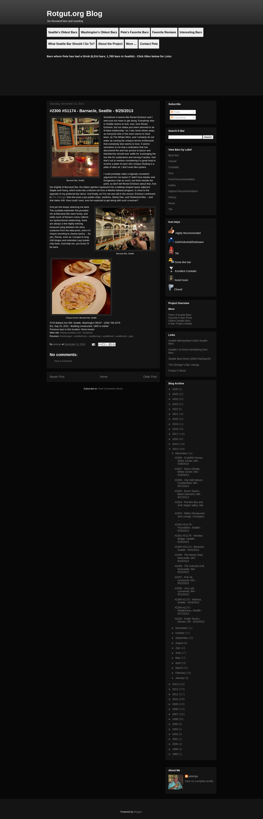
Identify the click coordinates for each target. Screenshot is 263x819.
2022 (175, 409)
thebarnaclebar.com (70, 332)
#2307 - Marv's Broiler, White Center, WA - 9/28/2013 (187, 472)
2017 (175, 433)
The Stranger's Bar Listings (183, 364)
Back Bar (173, 155)
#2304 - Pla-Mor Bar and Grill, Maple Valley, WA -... (189, 505)
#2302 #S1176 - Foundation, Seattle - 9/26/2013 (188, 527)
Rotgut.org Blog (74, 14)
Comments (178, 117)
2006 (175, 719)
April (178, 662)
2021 (175, 414)
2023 (175, 404)
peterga (193, 776)
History (172, 197)
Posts (175, 111)
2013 (175, 684)
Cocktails (173, 167)
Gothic (172, 185)
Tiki (170, 209)
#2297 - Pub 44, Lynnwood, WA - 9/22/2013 (185, 580)
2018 (175, 429)
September (181, 637)
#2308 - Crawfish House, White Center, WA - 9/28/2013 (189, 460)
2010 (175, 699)
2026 (175, 389)
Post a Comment (63, 361)
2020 (175, 418)
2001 (175, 739)
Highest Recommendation (183, 191)
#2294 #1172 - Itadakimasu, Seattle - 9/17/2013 (188, 610)
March (179, 667)
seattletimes (80, 336)
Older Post (150, 376)
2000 (175, 744)
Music (171, 203)
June (178, 652)
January (180, 677)
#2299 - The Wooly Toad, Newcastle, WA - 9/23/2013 (189, 558)
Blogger (138, 811)
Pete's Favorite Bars (179, 314)
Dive (171, 173)
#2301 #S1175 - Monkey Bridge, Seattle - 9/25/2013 (189, 538)
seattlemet (108, 336)
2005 (175, 724)
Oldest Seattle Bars (179, 320)
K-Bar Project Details (180, 323)
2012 (175, 689)
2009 (175, 704)
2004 (175, 729)
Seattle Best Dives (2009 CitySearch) (189, 358)
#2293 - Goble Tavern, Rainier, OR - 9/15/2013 (189, 620)
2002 (175, 734)
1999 (175, 749)
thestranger (66, 336)
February (180, 672)
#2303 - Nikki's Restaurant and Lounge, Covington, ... (190, 516)
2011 (175, 694)
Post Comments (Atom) (110, 388)
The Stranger (59, 197)
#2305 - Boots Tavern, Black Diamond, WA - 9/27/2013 (188, 494)
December (181, 453)
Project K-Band (177, 370)
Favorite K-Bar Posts (180, 317)
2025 (175, 394)
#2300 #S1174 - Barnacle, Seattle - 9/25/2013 (190, 548)
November (181, 628)
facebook (88, 332)
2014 (175, 448)
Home (104, 376)
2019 (175, 424)
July (178, 647)
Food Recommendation (181, 179)
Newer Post (57, 376)
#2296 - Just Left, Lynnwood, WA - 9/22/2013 (185, 591)
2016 (175, 439)
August (179, 643)
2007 (175, 714)
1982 (175, 754)
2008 (175, 709)
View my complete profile (199, 781)
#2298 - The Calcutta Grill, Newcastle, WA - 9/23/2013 (190, 569)
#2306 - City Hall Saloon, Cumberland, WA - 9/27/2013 (189, 483)
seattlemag (95, 336)
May (178, 657)
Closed (172, 161)
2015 (175, 444)
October (180, 632)
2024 (175, 399)
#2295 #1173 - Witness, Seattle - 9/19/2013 (188, 601)
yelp (131, 336)
